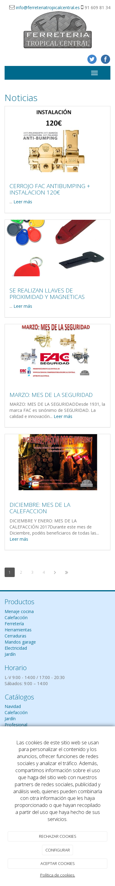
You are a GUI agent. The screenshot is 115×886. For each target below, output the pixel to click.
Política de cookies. (57, 875)
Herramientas (18, 630)
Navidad (13, 706)
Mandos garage (20, 642)
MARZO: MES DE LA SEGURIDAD (51, 395)
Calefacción (16, 617)
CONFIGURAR (57, 850)
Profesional (16, 725)
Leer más (22, 202)
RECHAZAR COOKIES (57, 836)
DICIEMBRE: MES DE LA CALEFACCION (40, 508)
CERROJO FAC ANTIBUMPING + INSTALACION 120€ (50, 189)
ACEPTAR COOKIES (57, 863)
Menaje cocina (19, 611)
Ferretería (14, 623)
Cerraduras (15, 636)
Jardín (10, 654)
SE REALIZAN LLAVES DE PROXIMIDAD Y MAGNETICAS (47, 293)
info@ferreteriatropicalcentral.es (48, 7)
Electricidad (16, 648)
